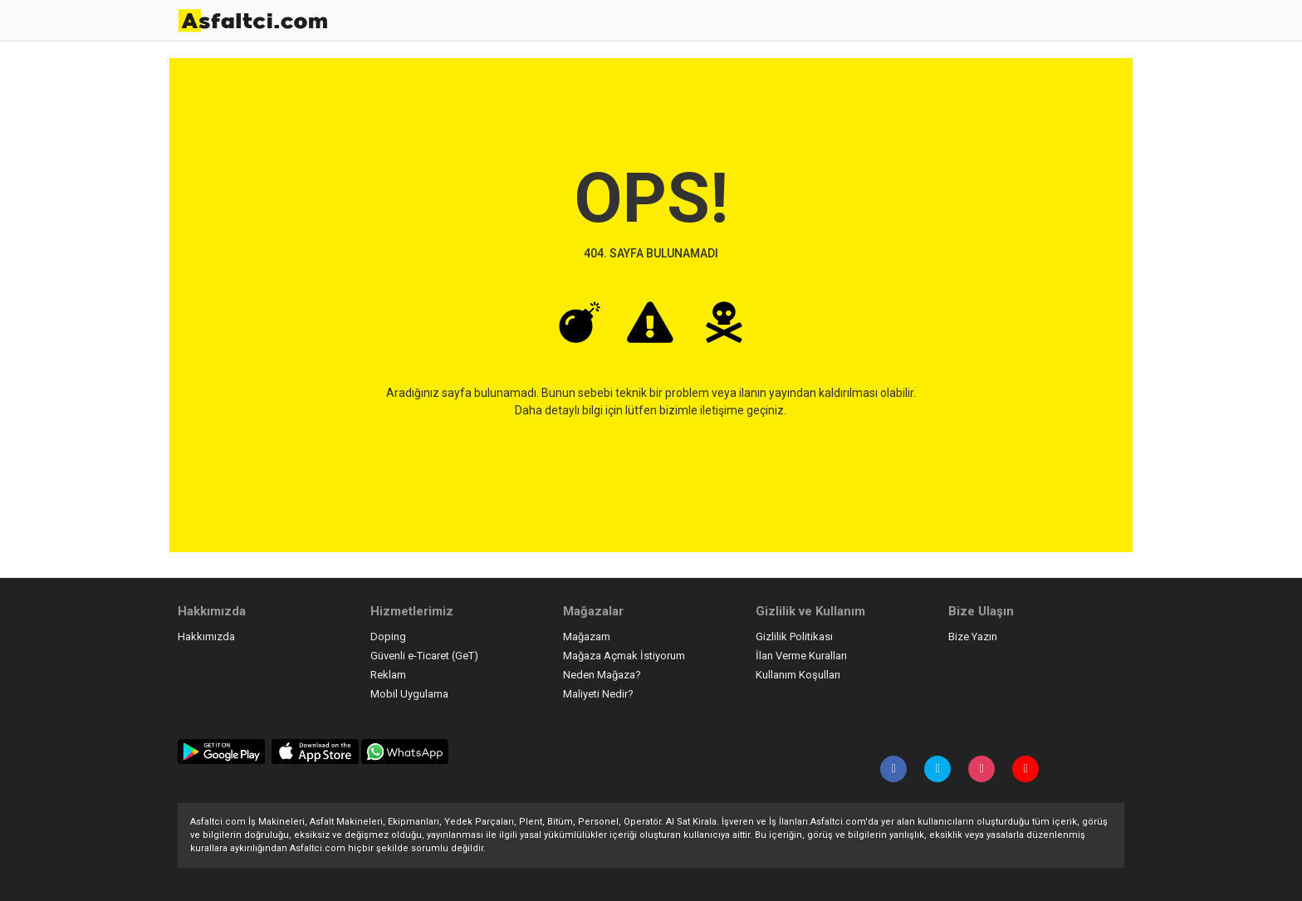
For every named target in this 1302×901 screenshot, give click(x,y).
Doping (388, 636)
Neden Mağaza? (602, 674)
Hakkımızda (206, 636)
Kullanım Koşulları (798, 674)
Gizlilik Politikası (794, 636)
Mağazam (586, 636)
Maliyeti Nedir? (598, 694)
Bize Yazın (972, 636)
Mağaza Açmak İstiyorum (624, 655)
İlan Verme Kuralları (801, 655)
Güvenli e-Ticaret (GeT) (424, 655)
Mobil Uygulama (409, 694)
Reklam (388, 674)
